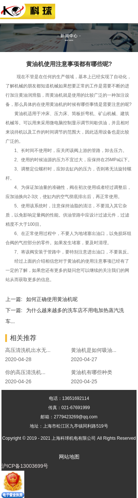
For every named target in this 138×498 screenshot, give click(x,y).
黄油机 (56, 95)
